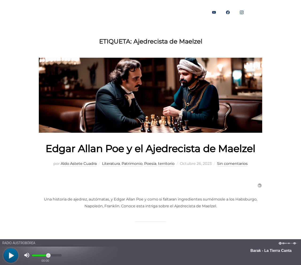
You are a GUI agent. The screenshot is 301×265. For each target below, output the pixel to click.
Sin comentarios (232, 163)
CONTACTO (120, 12)
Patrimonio (132, 163)
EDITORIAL (60, 12)
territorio (166, 163)
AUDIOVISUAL (90, 12)
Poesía (150, 163)
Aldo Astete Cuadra (79, 163)
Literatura (111, 163)
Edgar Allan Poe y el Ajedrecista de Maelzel (150, 149)
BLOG (38, 12)
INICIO (20, 12)
